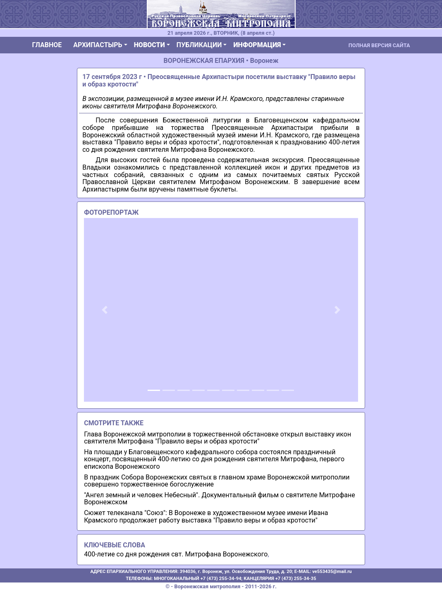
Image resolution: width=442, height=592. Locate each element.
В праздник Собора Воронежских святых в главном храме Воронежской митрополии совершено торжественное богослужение (216, 481)
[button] (104, 310)
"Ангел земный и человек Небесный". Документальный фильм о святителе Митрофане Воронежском (219, 498)
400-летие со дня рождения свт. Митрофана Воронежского (176, 554)
